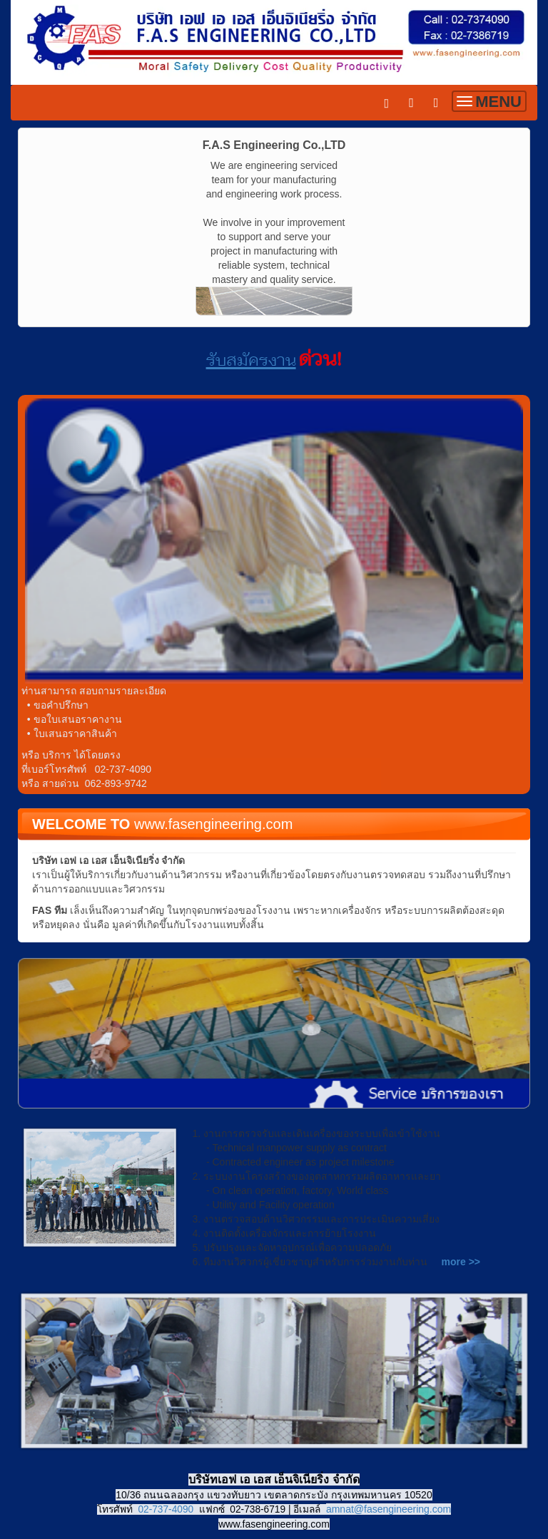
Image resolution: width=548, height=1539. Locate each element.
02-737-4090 (165, 1509)
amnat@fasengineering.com (388, 1509)
